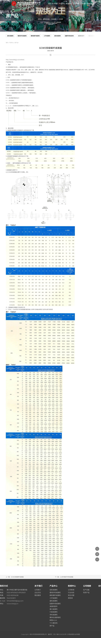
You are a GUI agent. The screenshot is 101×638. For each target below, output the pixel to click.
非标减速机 (54, 615)
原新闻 (70, 598)
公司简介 (38, 590)
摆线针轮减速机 (22, 36)
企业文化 (38, 593)
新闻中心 (72, 586)
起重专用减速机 (69, 36)
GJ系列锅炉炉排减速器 (66, 577)
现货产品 (86, 593)
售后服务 (38, 595)
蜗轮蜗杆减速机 (35, 36)
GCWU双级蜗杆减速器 (17, 577)
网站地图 (71, 634)
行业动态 (71, 593)
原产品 (16, 42)
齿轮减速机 (10, 36)
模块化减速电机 (55, 617)
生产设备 (86, 590)
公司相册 (87, 586)
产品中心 (11, 42)
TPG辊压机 (54, 623)
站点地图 (77, 634)
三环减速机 (47, 36)
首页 (7, 42)
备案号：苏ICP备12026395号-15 (58, 634)
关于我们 (38, 586)
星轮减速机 (57, 36)
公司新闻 (71, 590)
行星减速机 (54, 612)
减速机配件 (81, 36)
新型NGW (53, 620)
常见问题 (71, 595)
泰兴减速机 (92, 36)
